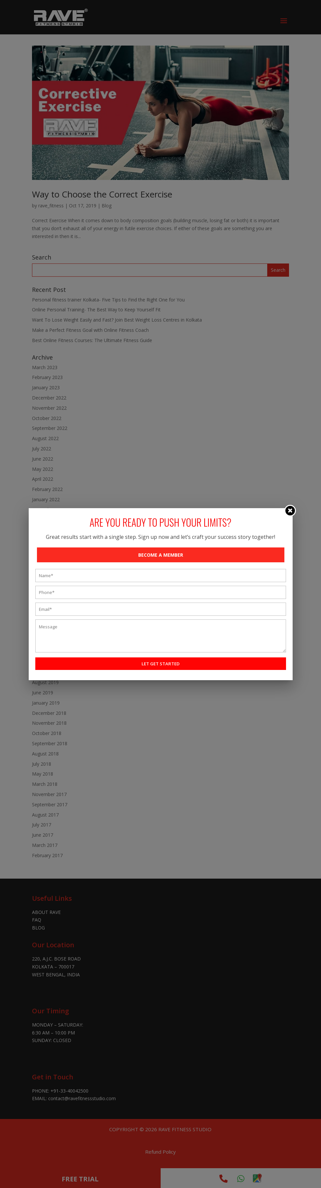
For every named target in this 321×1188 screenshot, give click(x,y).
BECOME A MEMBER (160, 555)
